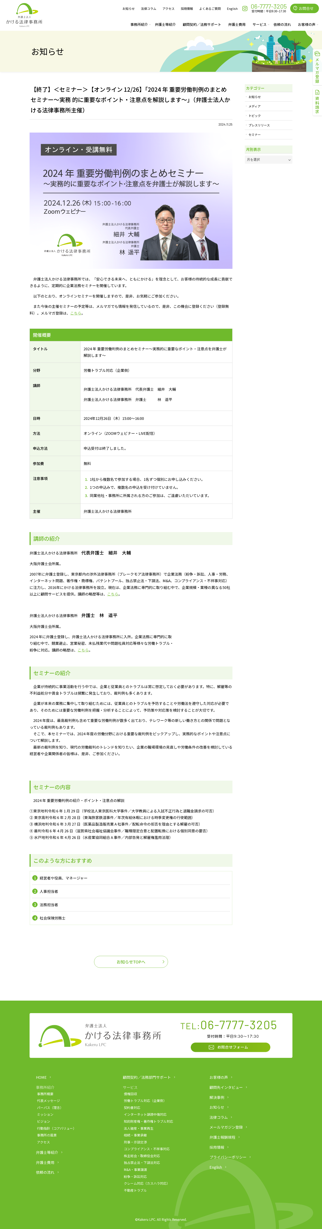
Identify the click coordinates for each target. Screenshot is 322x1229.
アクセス (168, 8)
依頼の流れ (282, 24)
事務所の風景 (47, 1135)
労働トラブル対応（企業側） (145, 1100)
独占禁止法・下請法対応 (142, 1162)
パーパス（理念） (50, 1107)
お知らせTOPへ (131, 962)
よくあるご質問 (210, 8)
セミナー (254, 134)
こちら (75, 313)
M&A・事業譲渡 (135, 1169)
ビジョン (43, 1121)
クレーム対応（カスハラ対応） (147, 1183)
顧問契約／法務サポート (202, 24)
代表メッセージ (48, 1100)
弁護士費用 (237, 24)
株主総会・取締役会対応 (142, 1155)
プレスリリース (259, 125)
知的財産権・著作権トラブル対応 (148, 1121)
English (232, 8)
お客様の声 (218, 1077)
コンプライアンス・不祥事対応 (147, 1148)
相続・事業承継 (135, 1135)
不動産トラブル (135, 1190)
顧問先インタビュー (226, 1087)
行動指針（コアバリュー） (56, 1128)
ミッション (45, 1114)
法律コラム (148, 8)
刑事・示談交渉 (135, 1142)
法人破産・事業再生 (138, 1128)
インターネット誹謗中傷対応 (145, 1114)
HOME (41, 1077)
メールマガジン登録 (226, 1127)
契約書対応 (132, 1107)
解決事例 (216, 1097)
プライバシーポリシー (227, 1157)
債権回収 (130, 1093)
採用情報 (187, 8)
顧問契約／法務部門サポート (147, 1077)
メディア (254, 106)
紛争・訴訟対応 (135, 1176)
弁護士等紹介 (165, 24)
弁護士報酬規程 (222, 1137)
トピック (254, 115)
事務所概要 (45, 1093)
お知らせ (128, 8)
